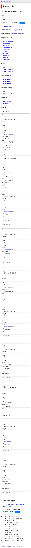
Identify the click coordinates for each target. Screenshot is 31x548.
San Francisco (7, 101)
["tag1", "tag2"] (7, 69)
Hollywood (6, 49)
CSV (13, 29)
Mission (5, 55)
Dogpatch (6, 43)
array (17, 504)
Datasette (9, 546)
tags (18, 33)
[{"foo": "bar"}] (7, 93)
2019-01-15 (6, 81)
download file (16, 509)
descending (14, 22)
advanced (18, 29)
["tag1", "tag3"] (7, 71)
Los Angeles (6, 103)
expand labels (8, 511)
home (3, 1)
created (14, 33)
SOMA (5, 57)
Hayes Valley (7, 47)
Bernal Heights (7, 41)
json (10, 29)
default (13, 504)
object (10, 506)
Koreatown (6, 51)
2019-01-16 (6, 83)
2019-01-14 (6, 79)
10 (5, 461)
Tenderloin (6, 59)
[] (3, 67)
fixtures (8, 1)
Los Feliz (5, 53)
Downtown (6, 45)
